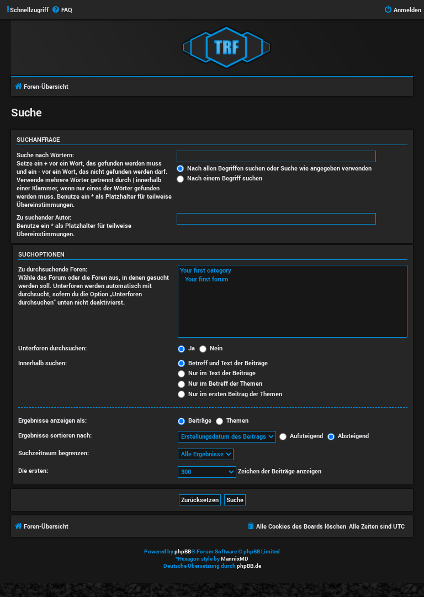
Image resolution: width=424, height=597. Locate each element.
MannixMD (234, 558)
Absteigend (348, 435)
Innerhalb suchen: (42, 363)
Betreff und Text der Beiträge (223, 363)
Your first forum (292, 279)
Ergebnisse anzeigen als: (52, 420)
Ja (186, 348)
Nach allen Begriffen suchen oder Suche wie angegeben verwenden (274, 168)
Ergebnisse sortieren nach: (55, 435)
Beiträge (194, 420)
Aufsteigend (301, 435)
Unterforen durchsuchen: (52, 348)
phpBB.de (249, 565)
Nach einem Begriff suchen (219, 178)
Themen (232, 420)
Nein (210, 348)
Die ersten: (33, 470)
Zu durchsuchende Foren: (52, 269)
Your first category (292, 270)
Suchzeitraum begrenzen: (53, 453)
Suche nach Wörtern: (45, 155)
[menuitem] (61, 10)
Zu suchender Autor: (44, 217)
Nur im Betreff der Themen (220, 383)
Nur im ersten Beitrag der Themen (230, 394)
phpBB (182, 551)
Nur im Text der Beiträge (217, 373)
